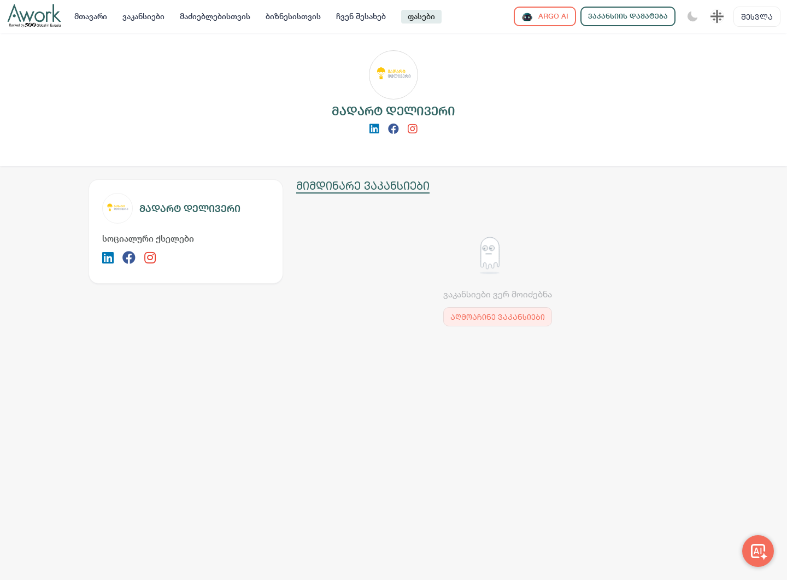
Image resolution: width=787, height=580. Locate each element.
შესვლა (757, 16)
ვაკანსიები (143, 16)
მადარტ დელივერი (189, 208)
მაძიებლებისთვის (215, 16)
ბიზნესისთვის (293, 16)
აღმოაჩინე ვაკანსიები (497, 316)
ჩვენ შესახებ (361, 16)
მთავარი (90, 16)
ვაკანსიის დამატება (628, 16)
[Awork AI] (758, 551)
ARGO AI (544, 16)
